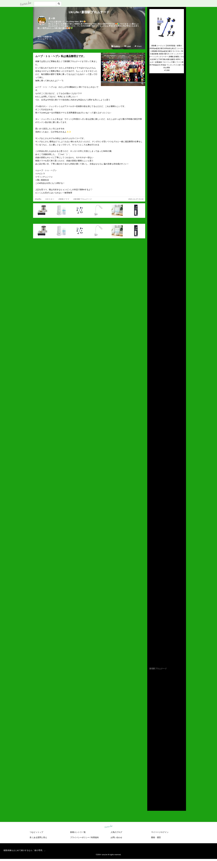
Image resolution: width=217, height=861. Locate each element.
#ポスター (50, 199)
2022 (151, 771)
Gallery (115, 46)
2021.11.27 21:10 (135, 199)
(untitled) (153, 85)
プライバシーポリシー (80, 837)
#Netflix (38, 199)
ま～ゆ (51, 18)
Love (127, 46)
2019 (151, 781)
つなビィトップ (36, 832)
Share (138, 46)
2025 (151, 762)
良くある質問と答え (38, 837)
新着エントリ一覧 (78, 832)
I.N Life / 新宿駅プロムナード (89, 12)
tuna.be (108, 826)
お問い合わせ (116, 837)
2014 (151, 797)
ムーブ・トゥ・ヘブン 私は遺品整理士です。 (60, 56)
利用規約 (95, 837)
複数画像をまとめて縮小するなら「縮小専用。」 (24, 850)
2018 (151, 784)
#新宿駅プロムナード (82, 199)
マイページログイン (160, 832)
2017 (151, 787)
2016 (151, 791)
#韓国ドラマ (63, 199)
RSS (152, 806)
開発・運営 (156, 837)
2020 (151, 778)
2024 (151, 765)
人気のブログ (116, 832)
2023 (151, 768)
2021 (151, 775)
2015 (151, 794)
